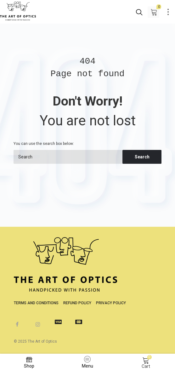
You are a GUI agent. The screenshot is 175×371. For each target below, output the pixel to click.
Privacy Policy (111, 303)
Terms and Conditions (36, 303)
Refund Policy (77, 303)
